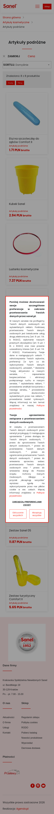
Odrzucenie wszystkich (18, 514)
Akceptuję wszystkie (37, 514)
